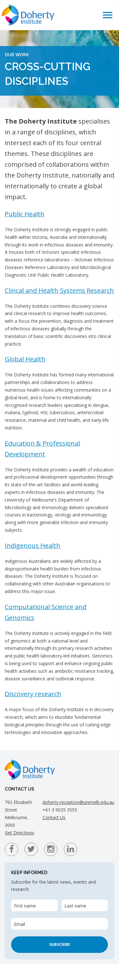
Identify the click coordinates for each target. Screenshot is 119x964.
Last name (75, 906)
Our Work (17, 54)
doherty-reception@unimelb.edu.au (78, 802)
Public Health (24, 214)
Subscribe (59, 944)
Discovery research (33, 694)
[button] (107, 15)
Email (19, 924)
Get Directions (19, 833)
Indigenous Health (32, 545)
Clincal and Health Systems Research (59, 290)
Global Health (25, 359)
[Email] (59, 924)
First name (25, 906)
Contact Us (54, 817)
